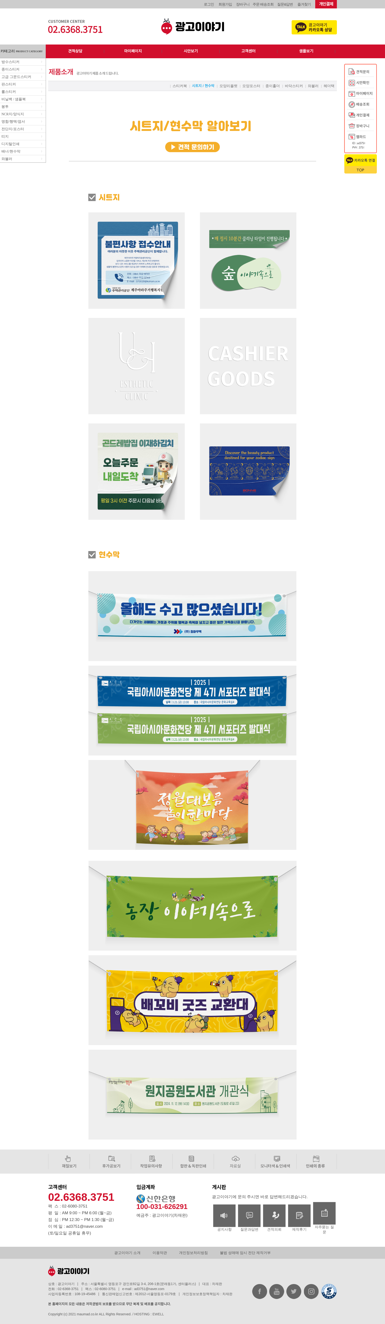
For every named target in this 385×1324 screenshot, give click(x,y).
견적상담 (75, 51)
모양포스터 (251, 86)
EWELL (158, 1314)
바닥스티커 (294, 86)
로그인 (209, 4)
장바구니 (243, 4)
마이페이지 (133, 51)
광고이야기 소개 (127, 1253)
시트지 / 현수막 (203, 86)
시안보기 (191, 51)
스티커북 (180, 86)
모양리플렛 (228, 86)
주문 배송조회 (263, 4)
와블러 (313, 86)
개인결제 (326, 4)
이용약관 (160, 1253)
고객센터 (248, 51)
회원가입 (225, 4)
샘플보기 (306, 51)
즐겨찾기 (304, 4)
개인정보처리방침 (193, 1253)
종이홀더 (272, 86)
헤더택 (329, 86)
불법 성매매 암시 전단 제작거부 (245, 1253)
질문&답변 (285, 4)
